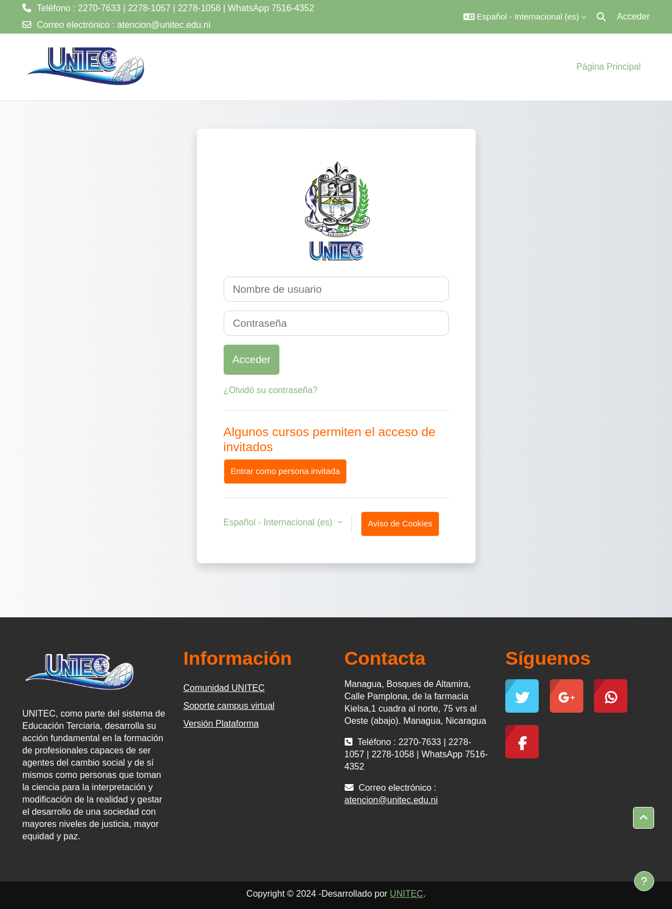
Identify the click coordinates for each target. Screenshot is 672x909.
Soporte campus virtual (229, 705)
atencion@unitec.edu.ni (163, 25)
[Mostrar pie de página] (644, 881)
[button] (525, 16)
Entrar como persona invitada (285, 471)
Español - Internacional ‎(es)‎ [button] (279, 522)
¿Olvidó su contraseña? (271, 390)
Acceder (633, 16)
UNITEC (406, 893)
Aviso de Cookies (400, 523)
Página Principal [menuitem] (608, 66)
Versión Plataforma (221, 723)
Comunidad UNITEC (224, 688)
